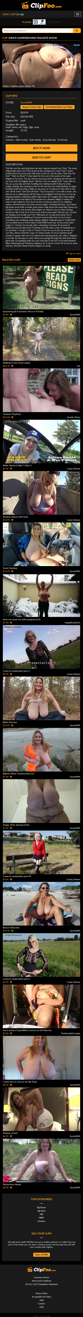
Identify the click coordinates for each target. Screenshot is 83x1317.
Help (42, 1300)
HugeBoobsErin (72, 622)
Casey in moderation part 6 (16, 978)
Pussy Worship (49, 140)
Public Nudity (35, 140)
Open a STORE (41, 1254)
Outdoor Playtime (12, 414)
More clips (74, 260)
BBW (41, 1217)
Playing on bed (10, 1133)
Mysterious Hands (12, 1184)
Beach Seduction (11, 927)
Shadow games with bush (15, 516)
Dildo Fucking (22, 140)
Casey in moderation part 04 (17, 876)
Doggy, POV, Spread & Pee (16, 824)
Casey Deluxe (73, 468)
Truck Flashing (10, 568)
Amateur (41, 1221)
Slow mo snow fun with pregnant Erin (22, 619)
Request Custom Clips (31, 107)
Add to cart (41, 157)
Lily (78, 365)
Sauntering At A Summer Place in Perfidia (23, 311)
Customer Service (41, 1277)
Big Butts (41, 1211)
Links (41, 1307)
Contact (41, 1303)
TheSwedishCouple (70, 1033)
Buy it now (41, 148)
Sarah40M (26, 102)
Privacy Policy (41, 1293)
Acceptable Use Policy (41, 1297)
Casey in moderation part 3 (16, 670)
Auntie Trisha (73, 417)
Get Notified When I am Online (59, 107)
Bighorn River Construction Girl (18, 773)
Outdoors (10, 140)
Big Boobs (41, 1207)
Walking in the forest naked (16, 362)
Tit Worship (62, 140)
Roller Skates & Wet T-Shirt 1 (17, 465)
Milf (41, 1214)
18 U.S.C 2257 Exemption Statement (41, 1284)
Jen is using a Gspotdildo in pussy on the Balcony (27, 1030)
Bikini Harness (10, 722)
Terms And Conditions (41, 1281)
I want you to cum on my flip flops (20, 1081)
